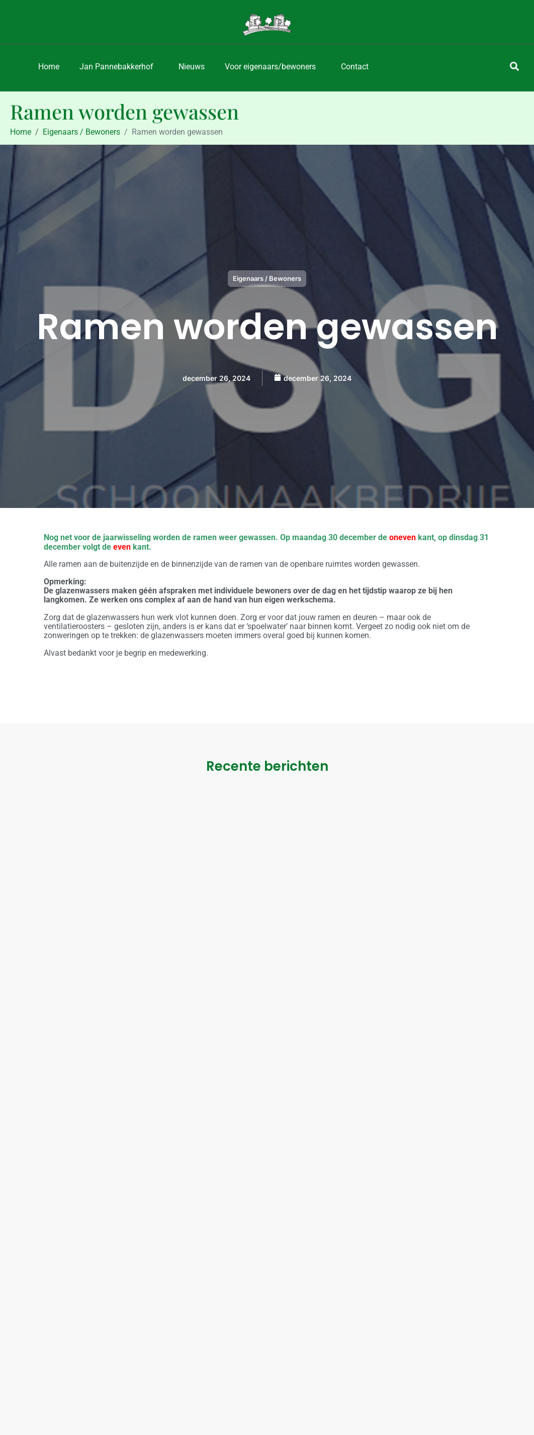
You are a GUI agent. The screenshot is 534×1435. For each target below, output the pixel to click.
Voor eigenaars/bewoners (270, 66)
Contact (355, 66)
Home (48, 66)
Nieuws (192, 66)
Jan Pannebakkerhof (116, 66)
